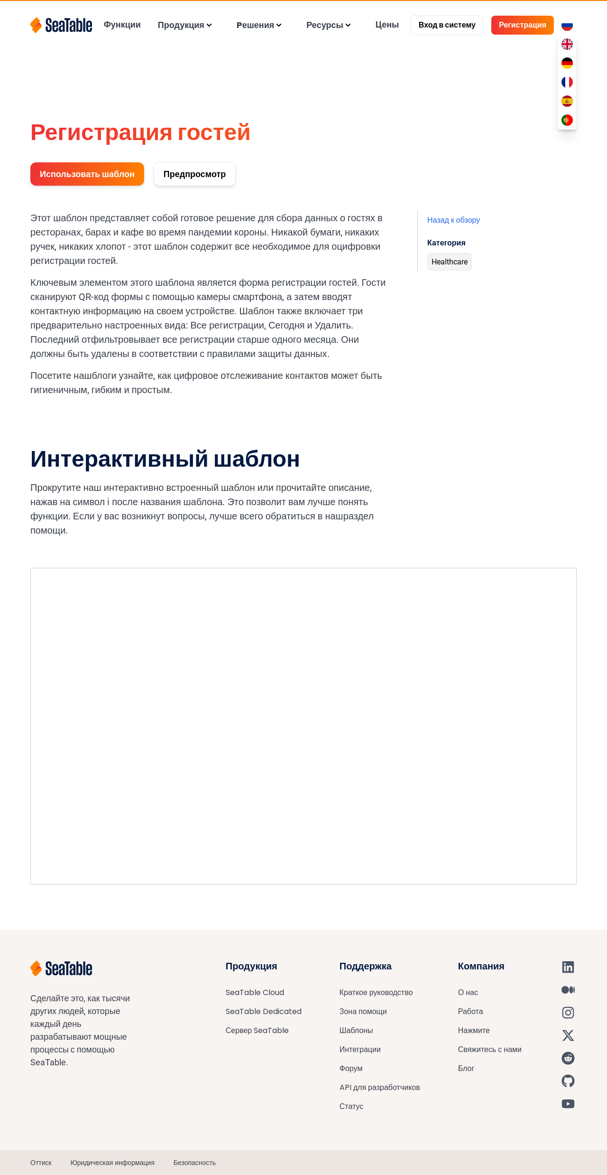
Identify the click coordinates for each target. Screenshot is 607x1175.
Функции (121, 24)
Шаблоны (356, 1030)
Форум (351, 1068)
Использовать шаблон (87, 174)
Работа (470, 1011)
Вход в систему (447, 24)
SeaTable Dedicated (264, 1011)
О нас (468, 992)
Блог (466, 1068)
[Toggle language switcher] (567, 25)
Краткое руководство (376, 992)
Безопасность (195, 1162)
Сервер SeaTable (257, 1030)
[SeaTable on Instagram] (568, 1012)
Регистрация (522, 24)
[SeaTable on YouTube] (568, 1103)
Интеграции (360, 1049)
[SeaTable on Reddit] (568, 1058)
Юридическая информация (113, 1162)
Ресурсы (324, 25)
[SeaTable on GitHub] (568, 1081)
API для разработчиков (380, 1087)
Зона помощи (363, 1011)
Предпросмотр (195, 174)
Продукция (181, 25)
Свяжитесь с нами (490, 1049)
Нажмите (474, 1030)
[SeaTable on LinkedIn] (568, 967)
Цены (387, 24)
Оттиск (41, 1162)
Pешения (255, 25)
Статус (352, 1106)
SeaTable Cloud (255, 992)
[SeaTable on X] (568, 1035)
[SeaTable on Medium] (568, 989)
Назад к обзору (453, 220)
